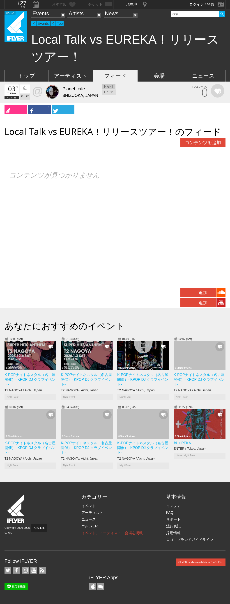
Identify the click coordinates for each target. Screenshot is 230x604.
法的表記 (173, 526)
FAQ (169, 513)
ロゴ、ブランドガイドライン (189, 540)
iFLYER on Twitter (8, 570)
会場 (159, 76)
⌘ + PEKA (182, 443)
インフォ (173, 506)
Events (40, 13)
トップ (26, 76)
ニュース (203, 76)
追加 (202, 292)
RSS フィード (42, 570)
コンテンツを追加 (203, 142)
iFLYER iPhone (92, 586)
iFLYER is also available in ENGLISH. (200, 562)
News (111, 13)
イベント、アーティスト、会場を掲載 (112, 533)
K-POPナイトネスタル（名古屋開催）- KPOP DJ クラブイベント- (30, 379)
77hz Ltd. (39, 527)
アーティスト (70, 76)
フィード (115, 76)
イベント (88, 506)
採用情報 (173, 533)
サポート (173, 519)
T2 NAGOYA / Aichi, (23, 390)
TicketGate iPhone (100, 586)
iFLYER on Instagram (25, 570)
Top (60, 23)
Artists (76, 13)
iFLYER (16, 509)
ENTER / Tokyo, (189, 448)
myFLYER (89, 526)
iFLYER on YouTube (33, 570)
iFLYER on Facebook (16, 570)
